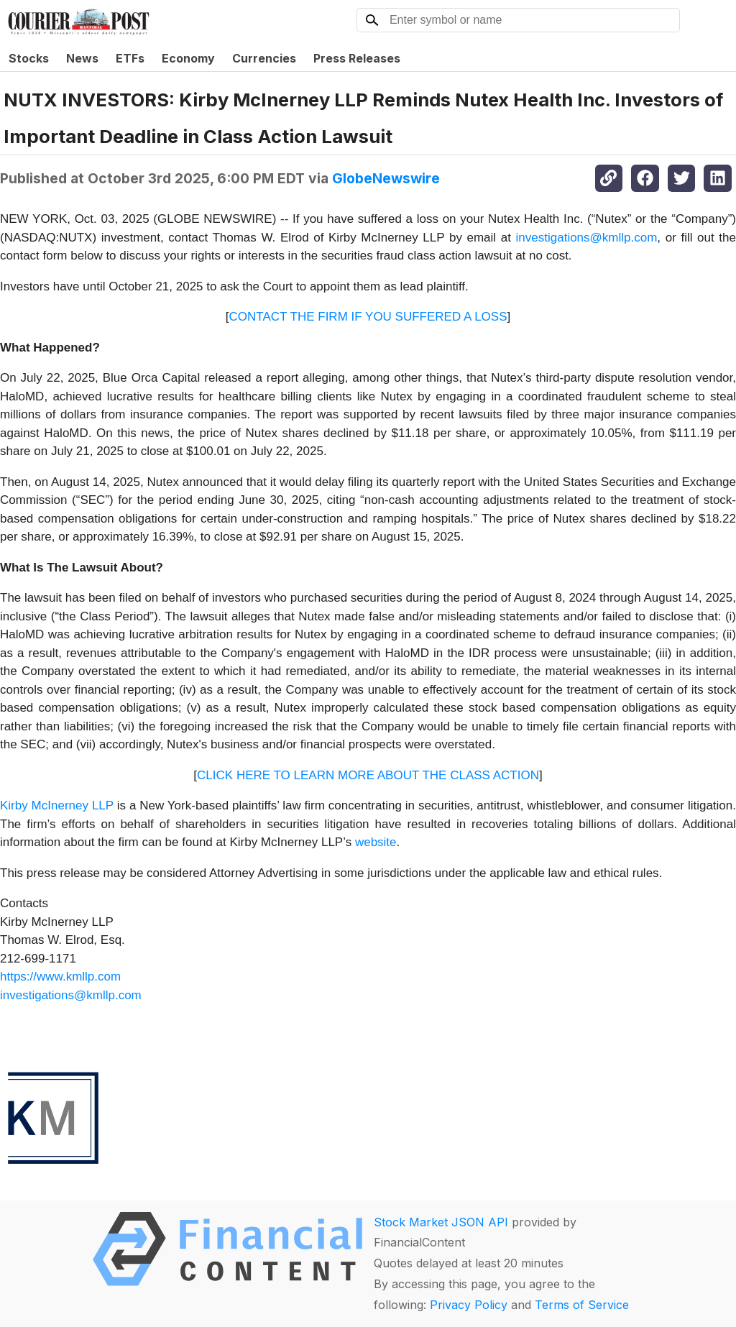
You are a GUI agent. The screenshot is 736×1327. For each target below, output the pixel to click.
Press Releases (356, 58)
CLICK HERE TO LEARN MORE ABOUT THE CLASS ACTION (368, 775)
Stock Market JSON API (441, 1222)
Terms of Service (582, 1305)
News (82, 58)
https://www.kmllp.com (60, 976)
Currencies (264, 58)
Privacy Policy (468, 1305)
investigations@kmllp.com (587, 237)
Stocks (29, 58)
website (376, 842)
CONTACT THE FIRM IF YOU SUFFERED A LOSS (368, 316)
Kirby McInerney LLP (57, 805)
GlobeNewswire (386, 178)
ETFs (130, 58)
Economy (188, 58)
